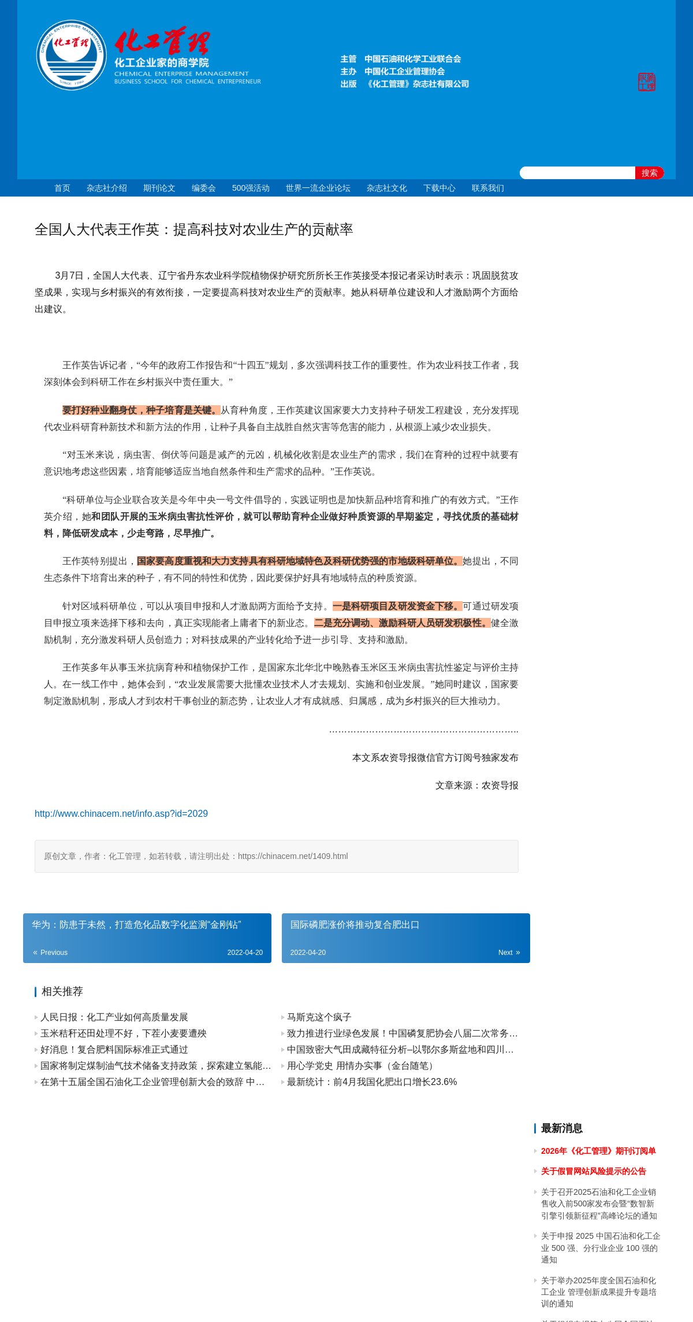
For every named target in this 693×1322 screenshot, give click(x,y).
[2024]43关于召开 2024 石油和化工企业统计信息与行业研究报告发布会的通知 (600, 515)
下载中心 (439, 187)
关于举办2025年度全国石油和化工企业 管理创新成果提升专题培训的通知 (599, 386)
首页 (62, 187)
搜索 (650, 172)
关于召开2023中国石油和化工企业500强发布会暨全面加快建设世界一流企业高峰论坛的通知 (600, 750)
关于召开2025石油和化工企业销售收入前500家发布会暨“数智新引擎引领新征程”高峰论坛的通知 (599, 298)
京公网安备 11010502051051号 (394, 1298)
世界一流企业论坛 (318, 187)
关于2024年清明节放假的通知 (594, 568)
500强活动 (251, 187)
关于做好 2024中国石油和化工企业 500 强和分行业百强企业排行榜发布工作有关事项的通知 (599, 600)
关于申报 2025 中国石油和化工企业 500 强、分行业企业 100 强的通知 (601, 342)
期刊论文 (159, 187)
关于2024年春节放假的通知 (590, 665)
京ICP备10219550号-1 (283, 1298)
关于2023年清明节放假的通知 (594, 847)
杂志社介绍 (107, 187)
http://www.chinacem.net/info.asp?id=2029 (121, 847)
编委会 (204, 187)
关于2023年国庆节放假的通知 (594, 685)
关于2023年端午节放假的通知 (594, 782)
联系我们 (488, 187)
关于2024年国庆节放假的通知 (594, 451)
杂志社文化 (387, 187)
